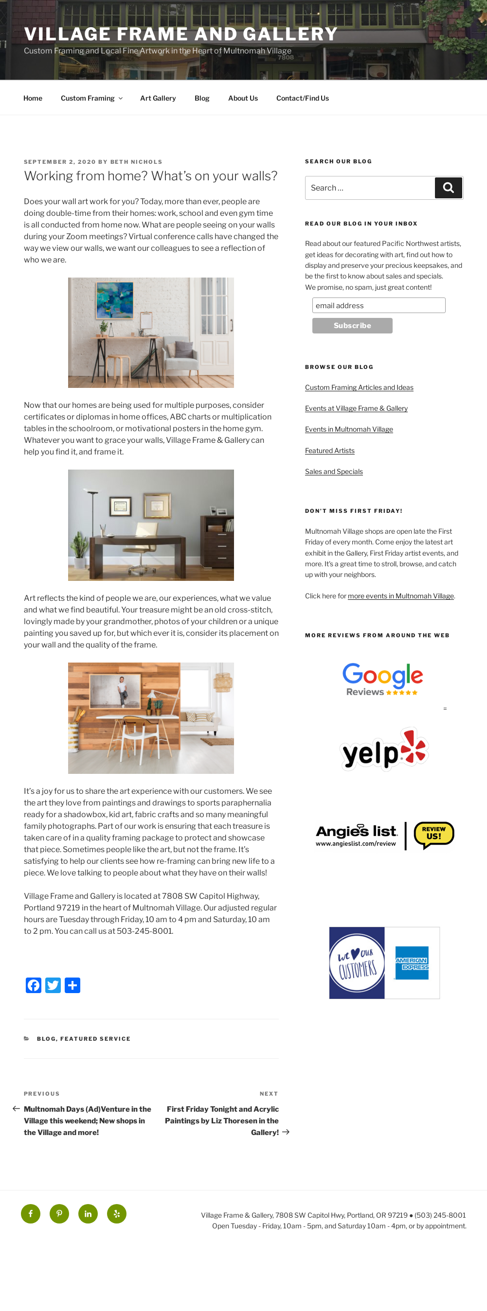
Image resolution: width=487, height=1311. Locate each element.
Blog (202, 98)
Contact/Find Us (302, 98)
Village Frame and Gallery (181, 34)
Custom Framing (92, 98)
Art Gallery (158, 98)
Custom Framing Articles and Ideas (359, 387)
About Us (243, 98)
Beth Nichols (136, 161)
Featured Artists (330, 450)
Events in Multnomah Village (349, 429)
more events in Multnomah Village (401, 596)
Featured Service (95, 1038)
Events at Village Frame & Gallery (356, 408)
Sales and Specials (334, 471)
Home (32, 98)
